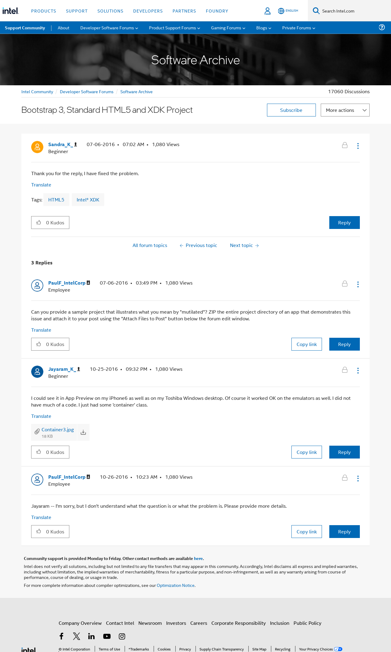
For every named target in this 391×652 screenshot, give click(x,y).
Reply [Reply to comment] (344, 344)
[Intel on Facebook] (61, 636)
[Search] (316, 10)
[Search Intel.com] (355, 10)
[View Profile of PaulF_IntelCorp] (69, 282)
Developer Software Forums (87, 91)
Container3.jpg (58, 429)
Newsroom (150, 622)
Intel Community (37, 91)
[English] (288, 10)
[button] (357, 146)
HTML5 (56, 199)
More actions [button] (340, 109)
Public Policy (307, 622)
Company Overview (80, 622)
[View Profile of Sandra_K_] (62, 144)
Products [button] (43, 10)
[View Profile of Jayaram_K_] (64, 369)
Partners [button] (184, 10)
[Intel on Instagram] (122, 636)
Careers (198, 622)
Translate (41, 184)
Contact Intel (120, 622)
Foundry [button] (217, 10)
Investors (176, 622)
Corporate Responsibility (238, 622)
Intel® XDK (88, 199)
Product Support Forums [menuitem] (172, 27)
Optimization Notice (176, 585)
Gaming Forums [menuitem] (226, 27)
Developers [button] (148, 10)
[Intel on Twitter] (76, 636)
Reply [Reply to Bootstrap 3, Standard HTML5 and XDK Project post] (344, 222)
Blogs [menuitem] (261, 27)
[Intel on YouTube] (107, 636)
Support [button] (77, 10)
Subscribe (291, 109)
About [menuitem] (63, 27)
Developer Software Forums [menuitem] (107, 27)
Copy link (307, 344)
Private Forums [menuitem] (296, 27)
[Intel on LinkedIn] (91, 636)
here (198, 558)
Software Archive (136, 91)
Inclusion (279, 622)
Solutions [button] (110, 10)
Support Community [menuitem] (25, 27)
